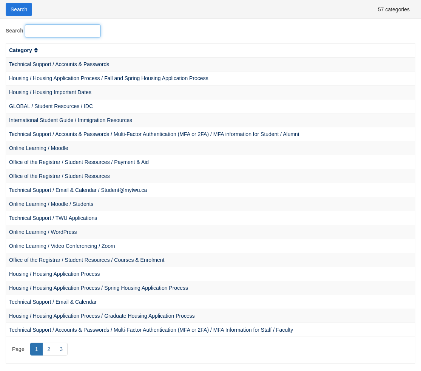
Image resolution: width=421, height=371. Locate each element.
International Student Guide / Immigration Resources (70, 120)
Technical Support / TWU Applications (53, 218)
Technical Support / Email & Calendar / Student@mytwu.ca (78, 190)
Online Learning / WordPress (43, 232)
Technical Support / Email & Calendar (53, 302)
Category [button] (24, 50)
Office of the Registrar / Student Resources (59, 176)
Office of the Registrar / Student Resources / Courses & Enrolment (86, 260)
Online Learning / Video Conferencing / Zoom (62, 246)
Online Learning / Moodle (38, 148)
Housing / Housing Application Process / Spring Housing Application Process (98, 288)
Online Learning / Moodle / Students (51, 204)
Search (14, 31)
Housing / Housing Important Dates (50, 92)
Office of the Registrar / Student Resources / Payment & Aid (79, 162)
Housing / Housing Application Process (54, 274)
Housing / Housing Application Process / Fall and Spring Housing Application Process (108, 78)
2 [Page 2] (49, 349)
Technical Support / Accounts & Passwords (59, 64)
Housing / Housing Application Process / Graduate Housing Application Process (102, 316)
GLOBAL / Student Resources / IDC (51, 106)
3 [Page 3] (61, 349)
